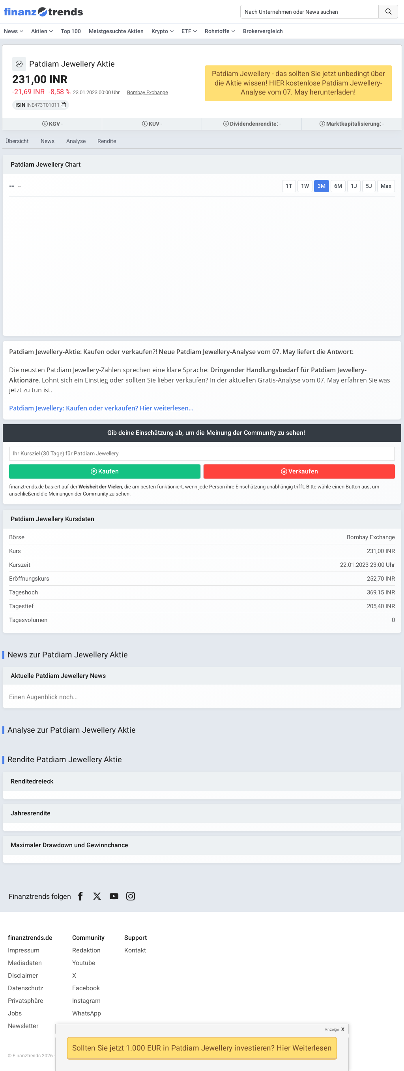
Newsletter (23, 1026)
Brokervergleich (263, 31)
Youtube (83, 963)
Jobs (15, 1013)
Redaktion (86, 950)
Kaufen (108, 471)
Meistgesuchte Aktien (116, 31)
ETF (186, 31)
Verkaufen (303, 471)
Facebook (86, 988)
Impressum (23, 950)
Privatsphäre (25, 1001)
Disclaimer (23, 975)
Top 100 (71, 31)
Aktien (39, 31)
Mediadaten (25, 963)
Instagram (86, 1001)
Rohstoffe (217, 31)
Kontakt (135, 950)
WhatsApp (86, 1013)
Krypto (160, 31)
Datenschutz (25, 988)
